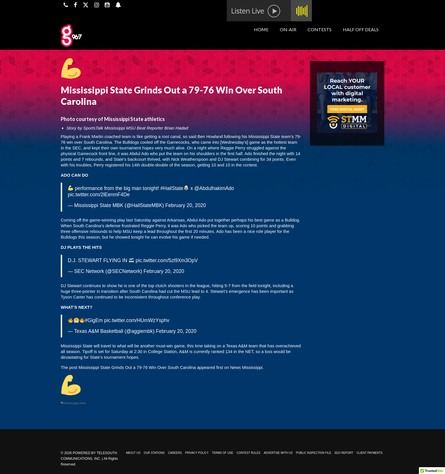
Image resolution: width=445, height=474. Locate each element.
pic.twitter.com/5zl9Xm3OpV (167, 260)
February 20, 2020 (185, 205)
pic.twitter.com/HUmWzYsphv (136, 320)
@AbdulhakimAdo (214, 188)
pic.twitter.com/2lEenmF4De (99, 194)
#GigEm (94, 320)
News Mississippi (246, 367)
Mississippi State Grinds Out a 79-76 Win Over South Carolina (137, 367)
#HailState (171, 188)
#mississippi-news (74, 403)
